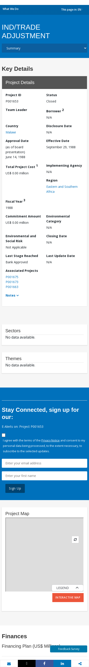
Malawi (11, 132)
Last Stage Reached (22, 256)
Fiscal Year (15, 201)
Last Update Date (60, 256)
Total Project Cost (22, 166)
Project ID (13, 95)
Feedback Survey (68, 649)
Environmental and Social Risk (21, 238)
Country (12, 126)
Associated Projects (22, 270)
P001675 (12, 277)
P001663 (12, 287)
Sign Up (15, 488)
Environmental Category (58, 218)
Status (51, 95)
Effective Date (57, 141)
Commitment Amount (23, 216)
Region (51, 180)
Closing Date (56, 236)
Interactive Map (68, 597)
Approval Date (17, 141)
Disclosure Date (59, 126)
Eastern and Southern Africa (62, 189)
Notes (10, 295)
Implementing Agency (64, 165)
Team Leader (16, 110)
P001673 (12, 282)
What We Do (11, 9)
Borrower (55, 110)
